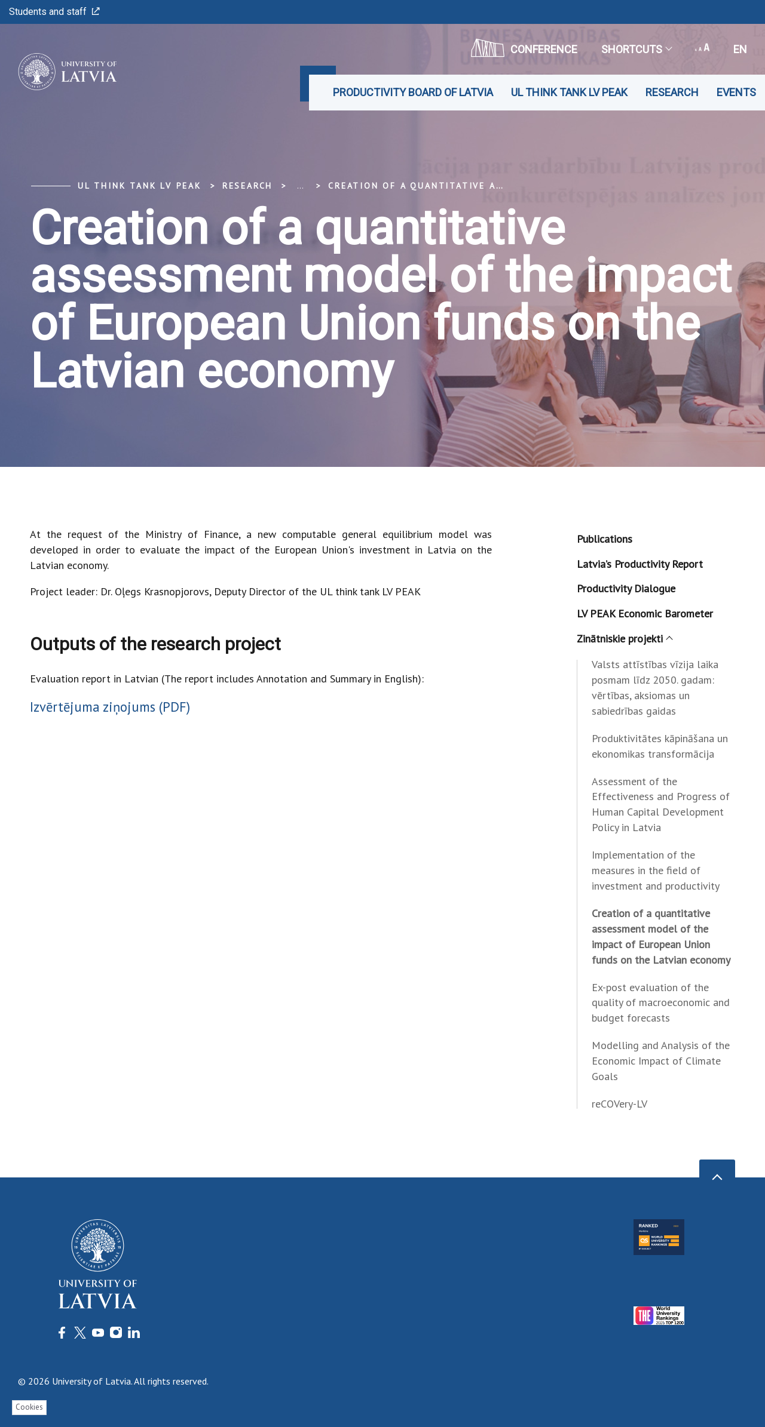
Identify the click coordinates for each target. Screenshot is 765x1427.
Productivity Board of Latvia (413, 92)
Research (672, 92)
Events (736, 92)
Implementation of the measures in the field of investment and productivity (656, 870)
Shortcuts (636, 49)
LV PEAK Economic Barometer (645, 613)
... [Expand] (300, 185)
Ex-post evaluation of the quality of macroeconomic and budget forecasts (661, 1002)
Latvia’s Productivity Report (640, 564)
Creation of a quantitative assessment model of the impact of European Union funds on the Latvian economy (661, 936)
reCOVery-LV (619, 1104)
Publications (604, 539)
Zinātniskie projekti (624, 638)
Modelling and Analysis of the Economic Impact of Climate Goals (661, 1060)
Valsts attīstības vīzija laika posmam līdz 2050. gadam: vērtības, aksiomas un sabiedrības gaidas (655, 687)
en (740, 49)
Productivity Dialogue (626, 588)
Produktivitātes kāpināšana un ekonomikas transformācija (660, 746)
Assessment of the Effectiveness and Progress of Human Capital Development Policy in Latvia (661, 804)
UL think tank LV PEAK (569, 92)
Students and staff (54, 11)
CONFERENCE (524, 47)
